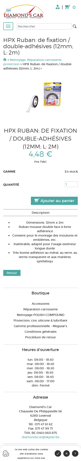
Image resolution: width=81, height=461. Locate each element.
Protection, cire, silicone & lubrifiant (40, 320)
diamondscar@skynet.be (40, 437)
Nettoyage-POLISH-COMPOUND (40, 315)
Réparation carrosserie (40, 309)
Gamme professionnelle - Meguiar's (40, 326)
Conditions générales (41, 332)
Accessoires (40, 304)
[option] (40, 98)
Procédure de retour (40, 337)
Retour (12, 273)
